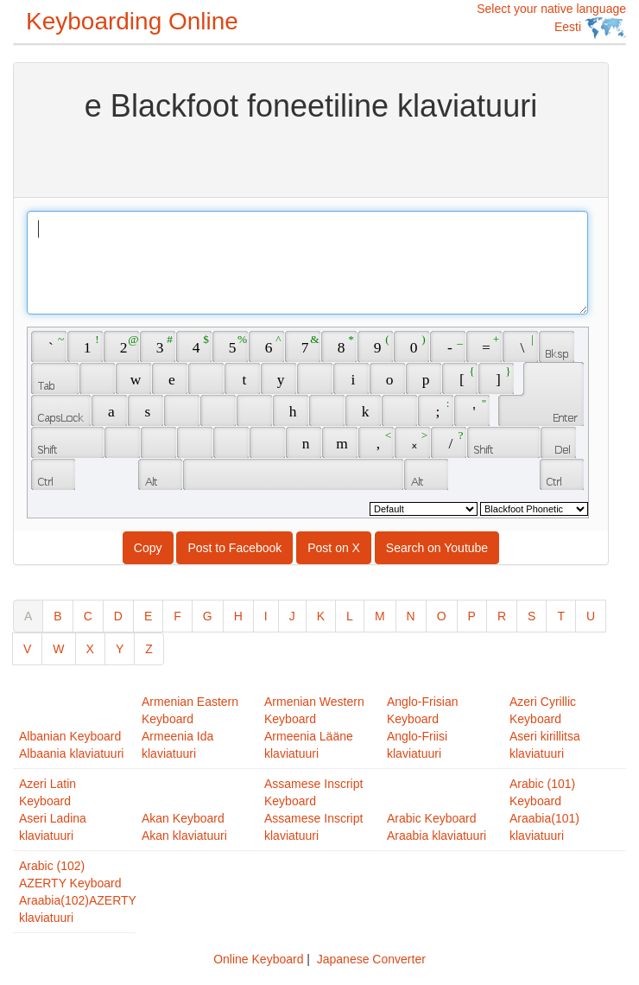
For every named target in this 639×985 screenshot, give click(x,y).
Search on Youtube (437, 548)
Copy (148, 548)
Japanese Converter (371, 959)
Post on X (333, 548)
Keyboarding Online (132, 21)
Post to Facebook (234, 548)
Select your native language (551, 20)
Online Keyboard (258, 959)
